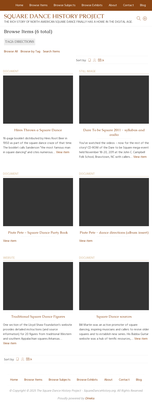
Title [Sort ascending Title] (89, 60)
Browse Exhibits (92, 5)
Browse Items (38, 5)
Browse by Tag (30, 51)
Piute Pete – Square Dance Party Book (38, 232)
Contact (128, 5)
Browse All (11, 51)
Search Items (51, 51)
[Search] (145, 18)
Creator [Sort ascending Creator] (94, 60)
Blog (143, 5)
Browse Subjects (65, 5)
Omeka (89, 398)
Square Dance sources (114, 316)
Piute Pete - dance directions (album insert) (114, 232)
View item (62, 152)
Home (19, 5)
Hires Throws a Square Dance (38, 130)
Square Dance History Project (54, 16)
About (113, 5)
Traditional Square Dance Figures (38, 316)
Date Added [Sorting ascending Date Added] (101, 60)
